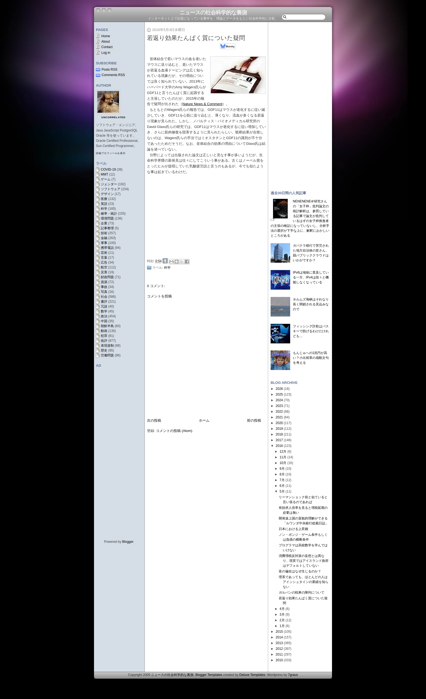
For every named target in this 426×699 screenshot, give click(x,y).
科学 (104, 209)
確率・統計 (109, 213)
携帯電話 (107, 248)
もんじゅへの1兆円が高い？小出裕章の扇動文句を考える (311, 358)
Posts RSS (109, 69)
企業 (104, 223)
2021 (279, 417)
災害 (104, 272)
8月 (282, 474)
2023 (279, 406)
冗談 (104, 306)
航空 (104, 267)
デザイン (107, 194)
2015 (279, 632)
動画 (104, 331)
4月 (282, 609)
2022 (279, 411)
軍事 (104, 243)
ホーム (204, 420)
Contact (106, 47)
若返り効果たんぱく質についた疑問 (196, 38)
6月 (282, 486)
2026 (279, 389)
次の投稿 (154, 420)
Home (105, 36)
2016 (279, 446)
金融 (104, 238)
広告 (104, 262)
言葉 (104, 257)
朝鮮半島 (107, 326)
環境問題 (107, 218)
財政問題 (107, 277)
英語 (104, 204)
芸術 (104, 253)
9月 (282, 469)
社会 (104, 297)
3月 (282, 614)
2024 (279, 400)
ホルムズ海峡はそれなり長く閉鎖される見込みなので (311, 304)
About (105, 41)
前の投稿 (254, 420)
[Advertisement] (207, 215)
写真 (104, 292)
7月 (282, 480)
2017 (279, 440)
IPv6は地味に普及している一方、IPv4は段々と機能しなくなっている (311, 277)
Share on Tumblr (165, 261)
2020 (279, 423)
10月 (283, 463)
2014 (279, 637)
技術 (104, 233)
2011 (279, 654)
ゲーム (106, 179)
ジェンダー (109, 184)
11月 (283, 457)
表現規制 (107, 345)
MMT (104, 174)
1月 (282, 626)
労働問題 (107, 355)
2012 (279, 649)
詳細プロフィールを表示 (111, 153)
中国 (104, 321)
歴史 (104, 350)
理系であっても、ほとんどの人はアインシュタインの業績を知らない (303, 582)
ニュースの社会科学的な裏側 (213, 12)
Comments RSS (113, 75)
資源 (104, 282)
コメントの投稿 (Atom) (174, 431)
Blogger (127, 542)
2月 (282, 620)
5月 (282, 491)
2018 (279, 434)
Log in (105, 53)
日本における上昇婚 (293, 529)
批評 (104, 341)
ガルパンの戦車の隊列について (301, 592)
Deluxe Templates (252, 675)
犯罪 (104, 336)
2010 (279, 660)
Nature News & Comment (202, 104)
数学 (104, 311)
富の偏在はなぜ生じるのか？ (300, 571)
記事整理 (107, 228)
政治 (104, 316)
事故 (104, 287)
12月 (283, 451)
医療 (104, 199)
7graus (293, 675)
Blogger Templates (208, 675)
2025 (279, 394)
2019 (279, 429)
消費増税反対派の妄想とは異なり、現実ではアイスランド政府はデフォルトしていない (303, 561)
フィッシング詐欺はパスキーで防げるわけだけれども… (311, 331)
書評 (104, 301)
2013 (279, 643)
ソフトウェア (110, 189)
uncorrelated (113, 117)
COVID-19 (108, 169)
